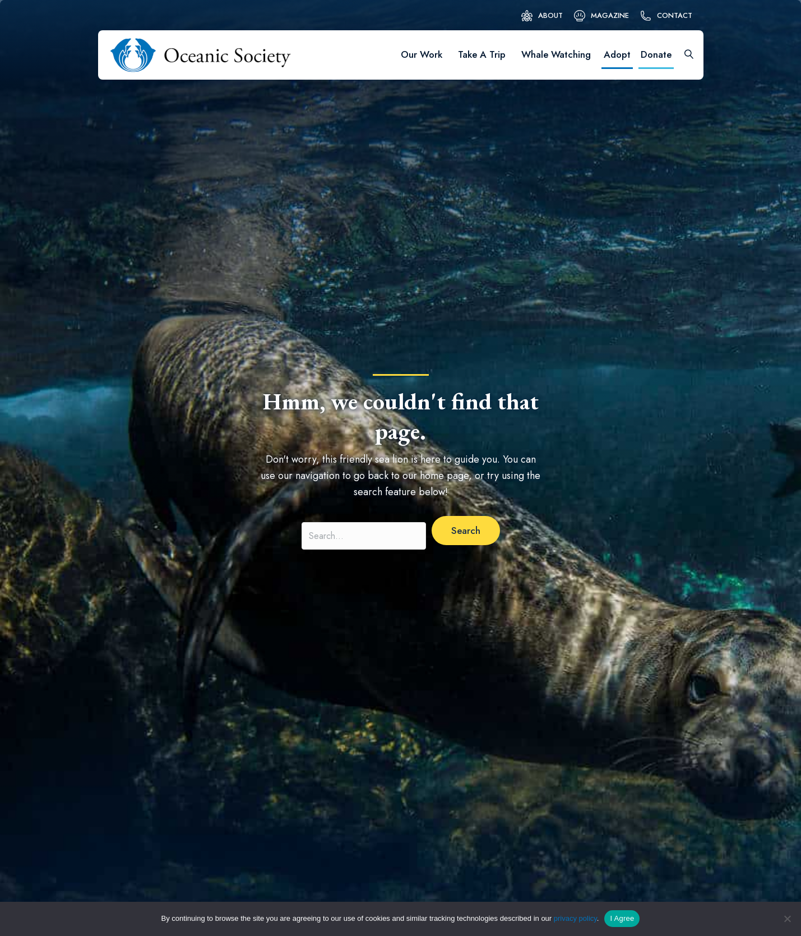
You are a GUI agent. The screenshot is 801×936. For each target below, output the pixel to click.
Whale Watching (556, 54)
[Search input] (364, 536)
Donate (656, 54)
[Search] (685, 55)
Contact (674, 15)
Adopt (617, 54)
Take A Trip (482, 54)
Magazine (610, 15)
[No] (787, 918)
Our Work (421, 54)
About (550, 15)
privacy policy (575, 918)
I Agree (622, 918)
